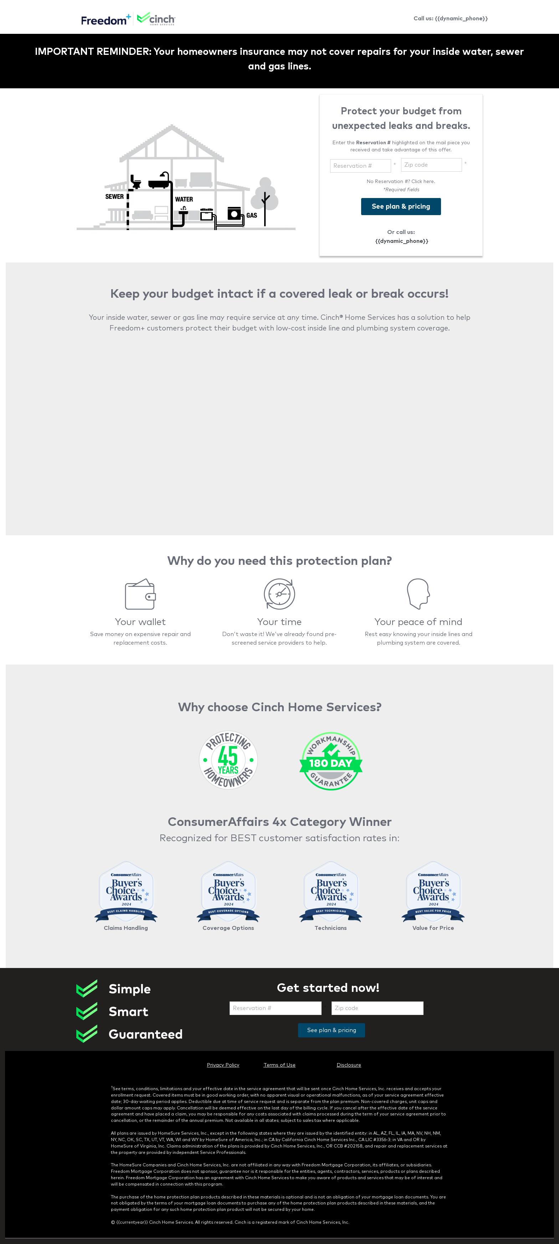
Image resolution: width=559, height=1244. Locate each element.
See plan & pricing (331, 1030)
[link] (128, 19)
